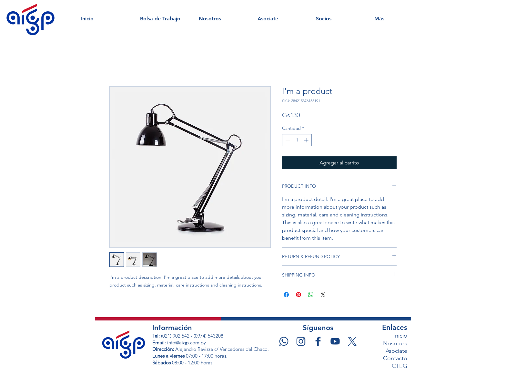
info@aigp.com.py (186, 343)
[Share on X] (323, 294)
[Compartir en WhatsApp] (311, 294)
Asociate (396, 350)
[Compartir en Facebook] (286, 294)
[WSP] (284, 341)
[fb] (318, 341)
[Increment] (307, 140)
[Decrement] (287, 140)
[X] (352, 341)
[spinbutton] (297, 140)
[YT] (335, 341)
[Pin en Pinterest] (298, 294)
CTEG (399, 366)
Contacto (395, 358)
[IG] (301, 341)
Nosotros (395, 343)
